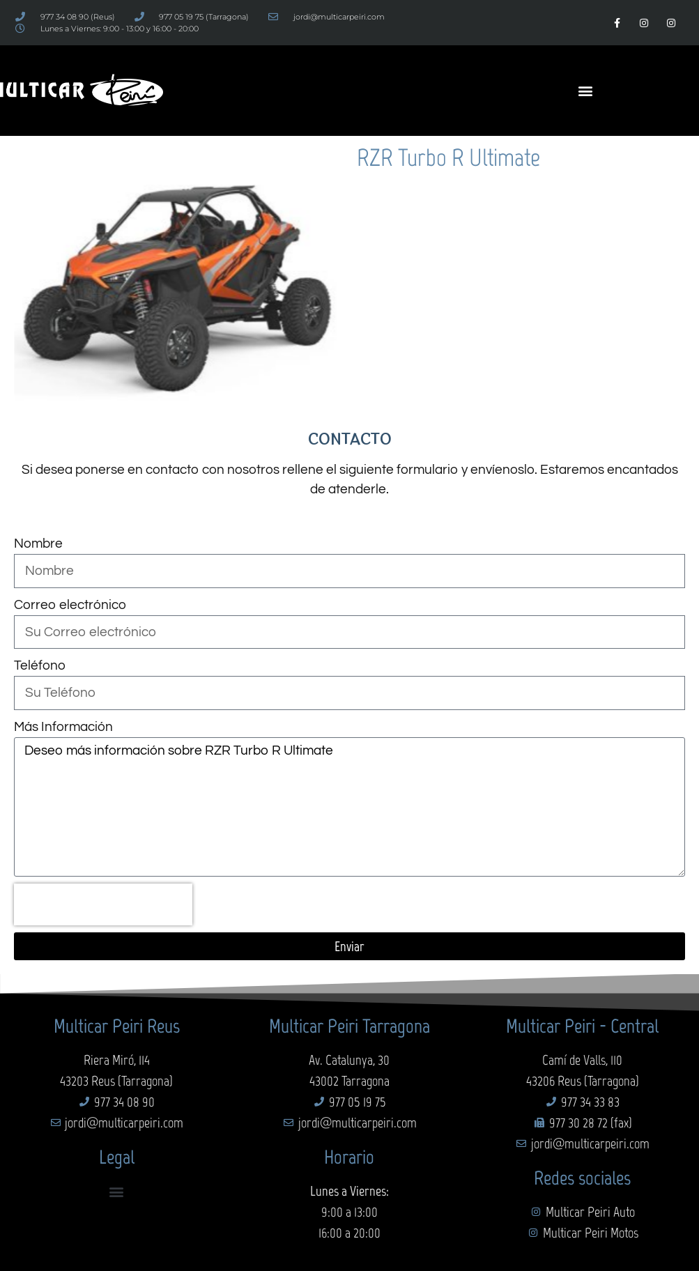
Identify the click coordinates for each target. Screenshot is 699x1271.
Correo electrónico (70, 605)
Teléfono (40, 665)
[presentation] (103, 904)
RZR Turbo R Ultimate (448, 157)
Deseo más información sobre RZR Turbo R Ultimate (349, 807)
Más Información (63, 727)
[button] (585, 90)
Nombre (38, 543)
